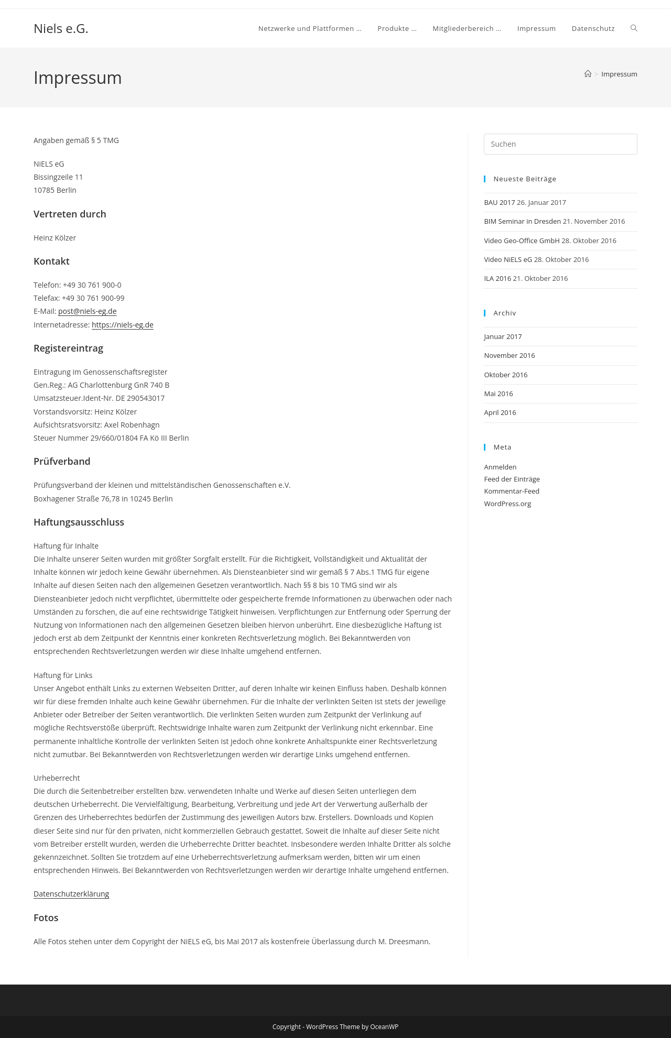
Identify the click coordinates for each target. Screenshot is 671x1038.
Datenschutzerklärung (71, 894)
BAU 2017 (499, 202)
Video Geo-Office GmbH (521, 240)
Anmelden (500, 467)
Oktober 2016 (505, 374)
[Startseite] (588, 74)
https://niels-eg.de (123, 325)
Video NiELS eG (508, 259)
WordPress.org (507, 503)
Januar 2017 (503, 336)
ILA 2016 (497, 278)
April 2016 (500, 412)
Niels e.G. (61, 28)
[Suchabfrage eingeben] (560, 144)
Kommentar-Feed (511, 491)
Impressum (619, 74)
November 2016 (509, 355)
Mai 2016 (498, 393)
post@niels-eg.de (87, 311)
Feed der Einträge (512, 479)
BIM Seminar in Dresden (522, 221)
